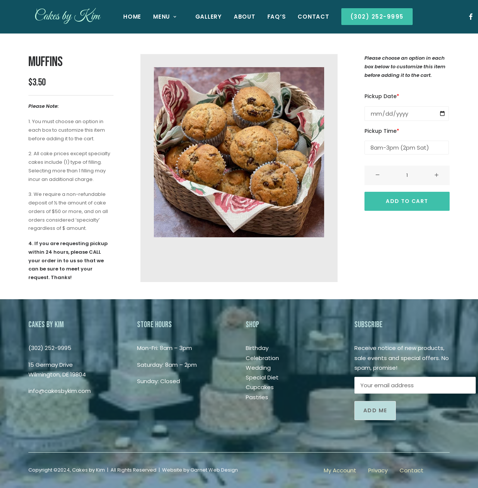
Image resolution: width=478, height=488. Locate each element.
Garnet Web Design (214, 469)
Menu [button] (159, 17)
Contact (307, 17)
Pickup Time (381, 131)
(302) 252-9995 (49, 348)
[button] (464, 16)
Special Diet (262, 377)
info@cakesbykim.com (59, 391)
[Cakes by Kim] (61, 16)
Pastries (257, 397)
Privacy (378, 470)
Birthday (257, 348)
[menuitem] (126, 16)
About (238, 17)
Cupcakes (260, 387)
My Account (340, 470)
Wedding (258, 368)
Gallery (202, 17)
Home (126, 17)
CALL (95, 252)
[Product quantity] (407, 175)
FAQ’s (270, 17)
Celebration (262, 358)
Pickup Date (381, 96)
